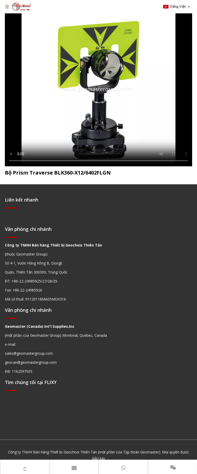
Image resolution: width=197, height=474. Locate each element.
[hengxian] (11, 208)
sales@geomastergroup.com (29, 353)
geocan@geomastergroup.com (31, 362)
